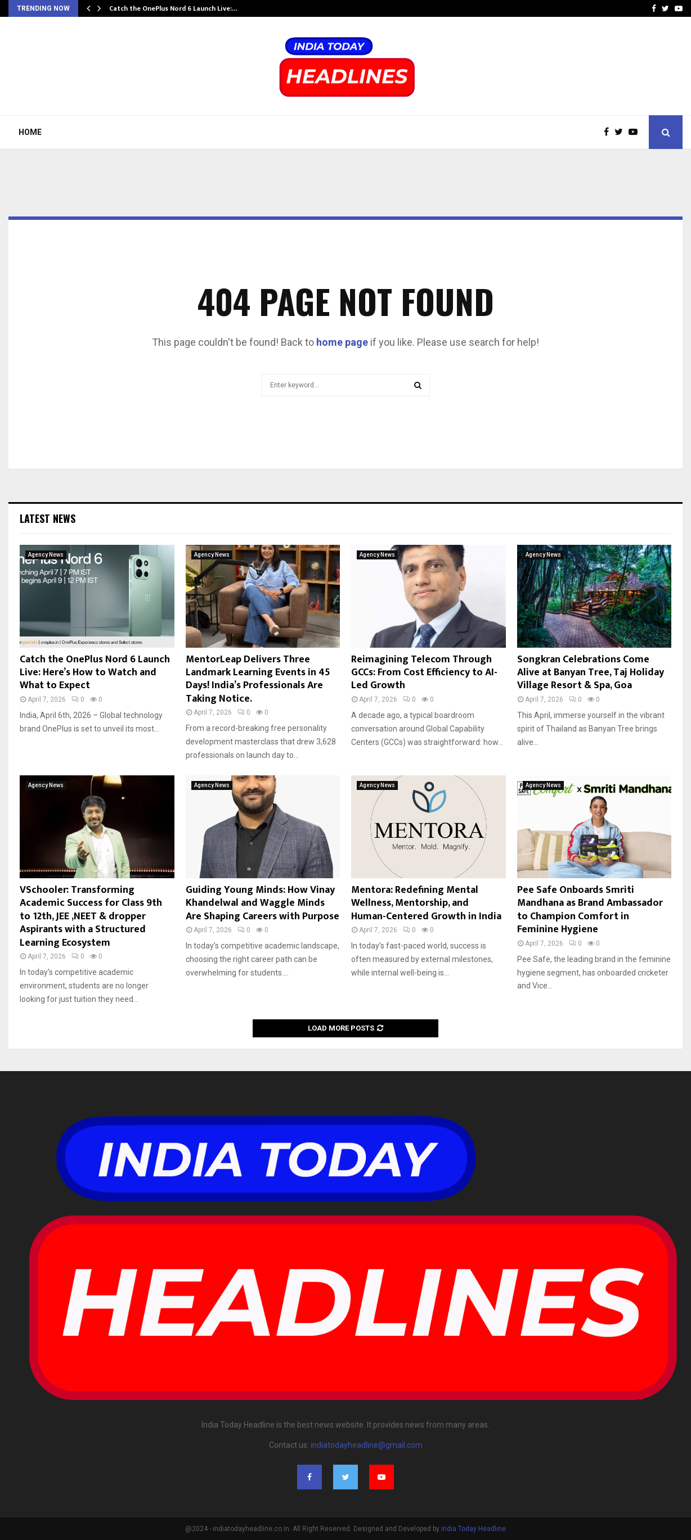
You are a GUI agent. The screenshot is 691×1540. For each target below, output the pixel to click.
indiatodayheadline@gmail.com (367, 1444)
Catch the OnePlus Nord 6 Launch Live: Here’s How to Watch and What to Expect (95, 672)
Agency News (46, 555)
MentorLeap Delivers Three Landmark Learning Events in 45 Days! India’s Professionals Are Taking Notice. (258, 679)
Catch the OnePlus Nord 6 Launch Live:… (173, 8)
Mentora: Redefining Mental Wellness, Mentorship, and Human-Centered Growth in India (426, 903)
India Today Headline (473, 1529)
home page (342, 342)
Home (30, 132)
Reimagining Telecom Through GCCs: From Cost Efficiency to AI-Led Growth (424, 672)
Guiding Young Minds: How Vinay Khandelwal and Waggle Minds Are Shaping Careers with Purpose (262, 903)
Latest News (47, 518)
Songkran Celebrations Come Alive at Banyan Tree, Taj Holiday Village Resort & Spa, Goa (590, 672)
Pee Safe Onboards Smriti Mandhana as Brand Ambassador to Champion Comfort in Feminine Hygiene (590, 910)
